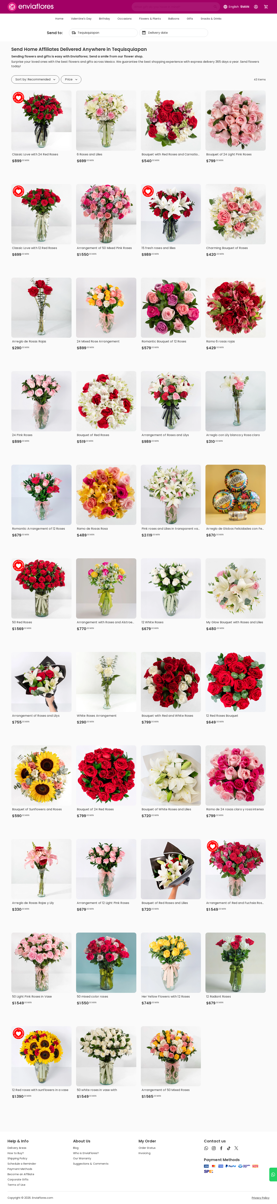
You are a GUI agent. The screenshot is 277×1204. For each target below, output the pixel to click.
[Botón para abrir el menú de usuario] (256, 7)
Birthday (104, 19)
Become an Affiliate (21, 1174)
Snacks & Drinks (211, 19)
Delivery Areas (17, 1148)
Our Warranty (82, 1158)
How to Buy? (16, 1153)
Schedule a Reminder (22, 1164)
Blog (76, 1148)
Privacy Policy (260, 1198)
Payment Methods (20, 1169)
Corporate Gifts (18, 1179)
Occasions (125, 19)
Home (59, 19)
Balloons (173, 19)
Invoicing (144, 1153)
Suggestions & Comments (90, 1164)
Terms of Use (16, 1185)
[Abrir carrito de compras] (266, 6)
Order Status (147, 1148)
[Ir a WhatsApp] (273, 1174)
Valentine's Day (81, 19)
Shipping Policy (17, 1158)
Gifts (190, 19)
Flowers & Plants (150, 19)
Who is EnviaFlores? (86, 1153)
